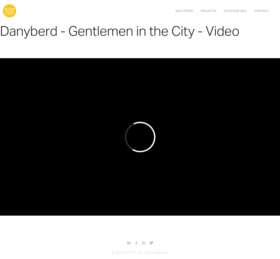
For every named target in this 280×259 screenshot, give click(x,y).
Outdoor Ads (235, 10)
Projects (208, 10)
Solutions (184, 10)
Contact (261, 10)
